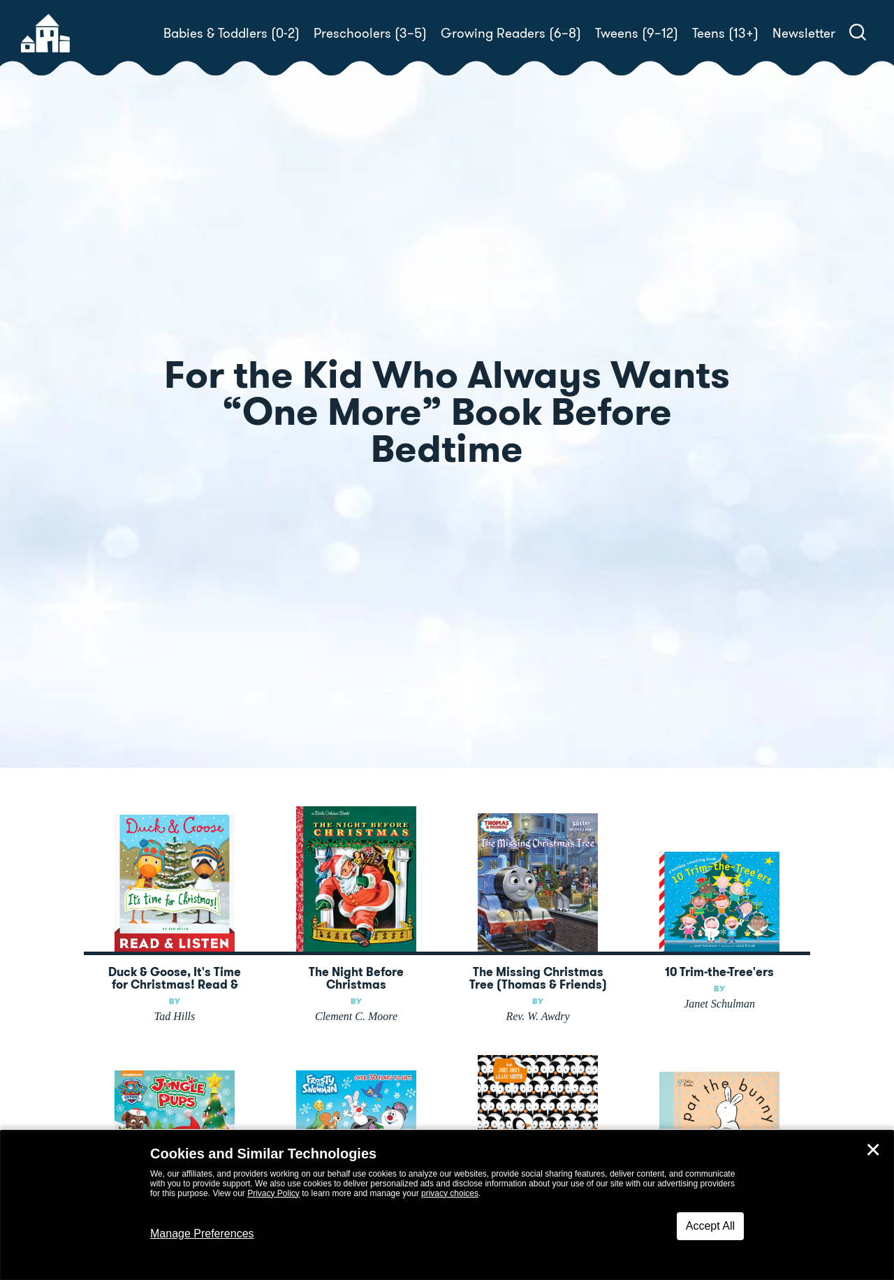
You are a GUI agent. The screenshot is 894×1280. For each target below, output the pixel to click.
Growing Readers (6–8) (511, 33)
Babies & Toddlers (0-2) (231, 33)
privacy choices (449, 1193)
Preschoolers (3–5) (370, 33)
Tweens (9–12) (636, 33)
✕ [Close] (873, 1150)
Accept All (710, 1226)
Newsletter (803, 33)
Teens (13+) (725, 33)
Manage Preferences (202, 1233)
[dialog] (447, 1205)
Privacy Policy (273, 1193)
